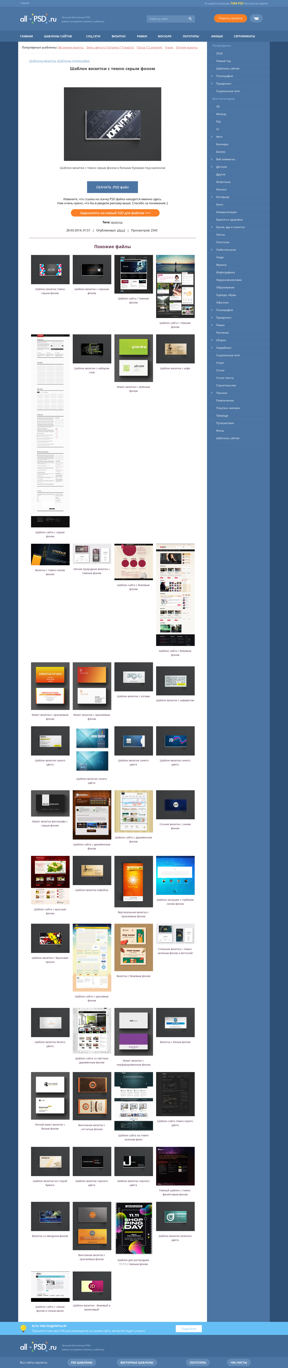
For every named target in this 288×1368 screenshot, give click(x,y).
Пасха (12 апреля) (149, 47)
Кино (219, 204)
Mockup (221, 114)
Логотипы (191, 36)
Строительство (226, 385)
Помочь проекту (230, 18)
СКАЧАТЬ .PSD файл (112, 187)
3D (218, 106)
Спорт (220, 363)
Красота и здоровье (229, 219)
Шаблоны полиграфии (73, 61)
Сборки (221, 340)
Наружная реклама (229, 280)
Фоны (220, 430)
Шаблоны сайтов (58, 36)
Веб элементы (225, 159)
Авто (219, 136)
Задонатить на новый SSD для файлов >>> (115, 213)
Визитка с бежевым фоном (133, 976)
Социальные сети (228, 91)
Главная (24, 3)
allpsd (121, 230)
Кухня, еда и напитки (230, 227)
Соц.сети (93, 36)
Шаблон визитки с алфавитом (175, 700)
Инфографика (225, 272)
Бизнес (221, 151)
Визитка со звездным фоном (50, 1236)
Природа (222, 415)
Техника (221, 393)
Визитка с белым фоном (175, 1042)
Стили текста (224, 378)
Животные (223, 182)
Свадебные (223, 347)
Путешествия (225, 423)
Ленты (220, 234)
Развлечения (225, 400)
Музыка (221, 265)
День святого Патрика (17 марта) (110, 47)
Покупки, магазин (228, 408)
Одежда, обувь (226, 295)
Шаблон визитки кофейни (91, 890)
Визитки (118, 36)
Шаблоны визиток (42, 61)
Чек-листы (239, 1362)
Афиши (217, 36)
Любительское (226, 249)
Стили (220, 370)
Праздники (223, 83)
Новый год (223, 61)
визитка (117, 222)
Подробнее (188, 1329)
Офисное (222, 302)
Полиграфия (224, 76)
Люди (220, 257)
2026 (219, 53)
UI (217, 129)
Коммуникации (226, 212)
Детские (221, 167)
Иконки (221, 189)
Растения (222, 332)
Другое (220, 174)
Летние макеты (187, 47)
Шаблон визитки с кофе (175, 368)
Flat (218, 121)
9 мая (169, 47)
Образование (225, 287)
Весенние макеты (70, 47)
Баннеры (222, 144)
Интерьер (222, 197)
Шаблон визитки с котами (133, 696)
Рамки (142, 36)
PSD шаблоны (81, 1362)
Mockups (164, 36)
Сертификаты (244, 36)
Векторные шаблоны (136, 1362)
